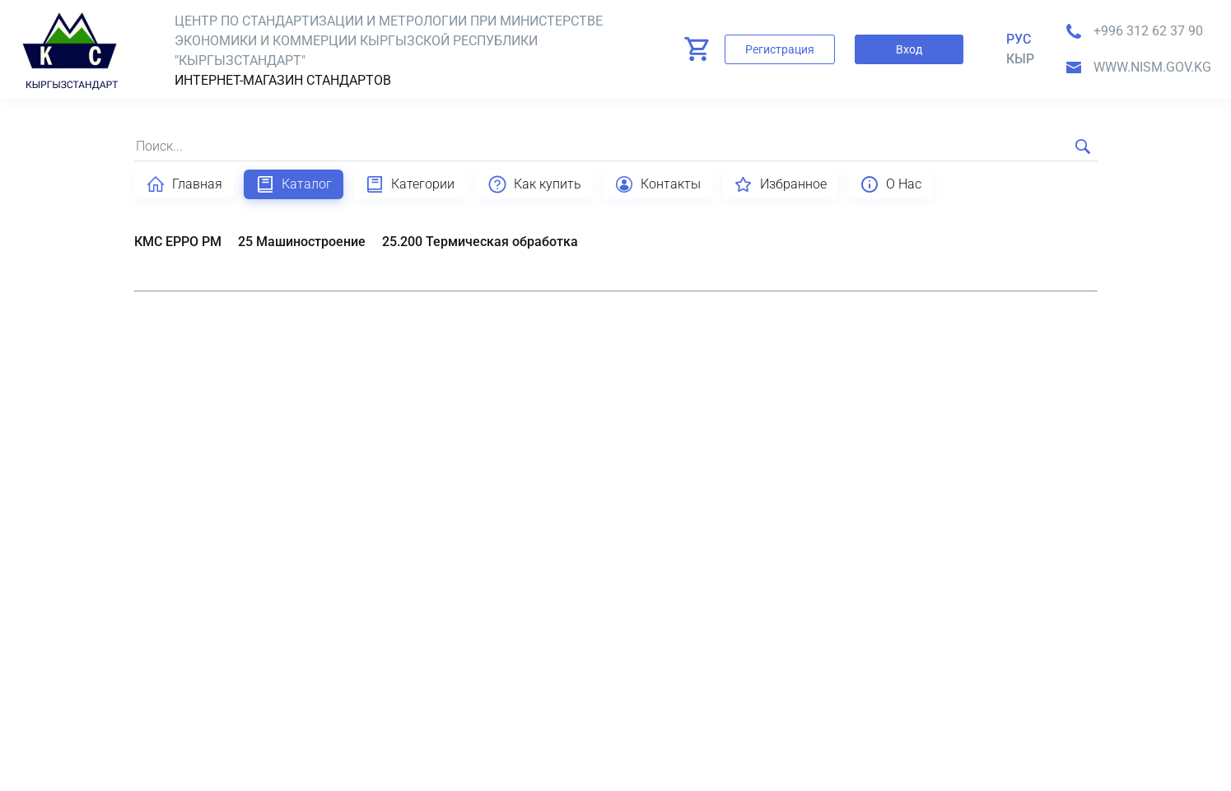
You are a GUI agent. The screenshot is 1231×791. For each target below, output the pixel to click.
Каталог (293, 184)
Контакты (657, 184)
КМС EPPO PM (177, 241)
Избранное (780, 184)
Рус (1018, 39)
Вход (909, 49)
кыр (1020, 59)
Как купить (534, 184)
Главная (184, 184)
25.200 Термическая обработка (480, 241)
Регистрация (779, 49)
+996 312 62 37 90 (1148, 31)
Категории (410, 184)
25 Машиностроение (302, 241)
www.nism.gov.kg (1152, 67)
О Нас (890, 184)
